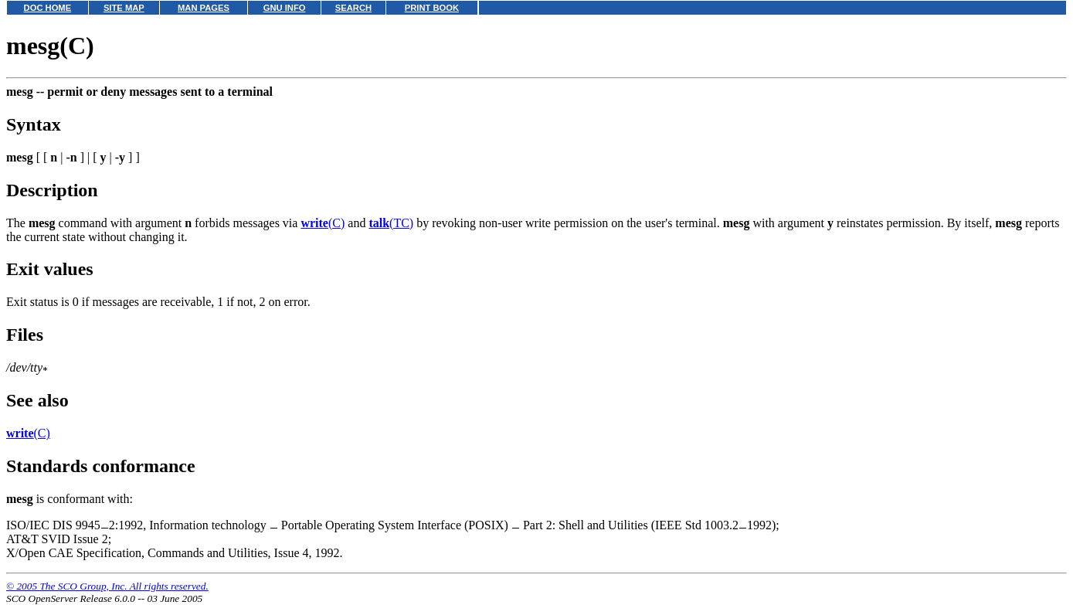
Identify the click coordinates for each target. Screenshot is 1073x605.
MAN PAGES (203, 7)
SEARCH (353, 7)
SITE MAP (124, 7)
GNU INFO (284, 7)
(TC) (390, 222)
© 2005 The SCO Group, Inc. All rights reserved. (107, 586)
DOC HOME (48, 7)
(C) (323, 222)
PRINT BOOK (432, 7)
